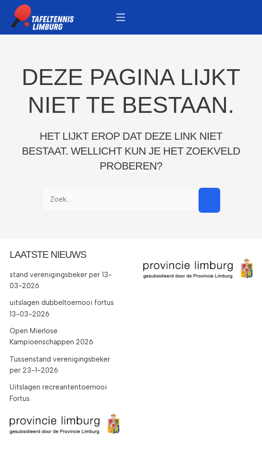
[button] (120, 16)
